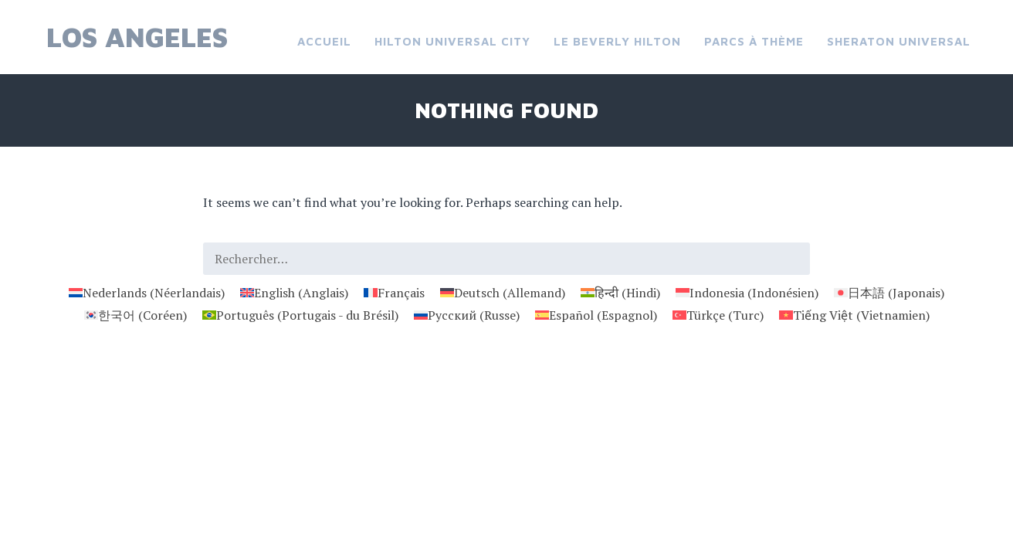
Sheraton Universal (899, 41)
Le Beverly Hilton (617, 41)
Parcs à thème (754, 41)
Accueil (324, 41)
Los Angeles (137, 36)
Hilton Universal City (452, 41)
